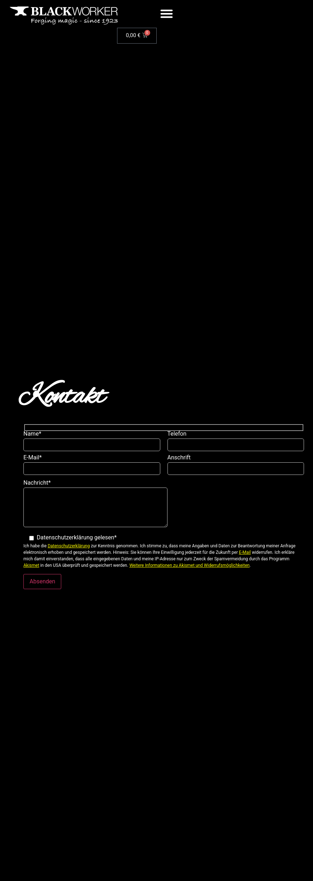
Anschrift (235, 467)
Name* (91, 443)
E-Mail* (91, 467)
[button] (167, 14)
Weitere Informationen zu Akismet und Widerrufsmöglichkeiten (189, 565)
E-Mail (245, 552)
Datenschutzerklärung (69, 545)
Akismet (31, 565)
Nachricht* (95, 506)
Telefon (235, 443)
